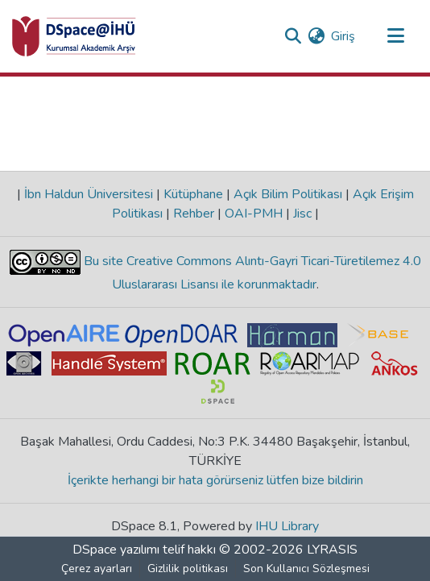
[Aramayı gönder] (293, 36)
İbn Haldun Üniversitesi (88, 194)
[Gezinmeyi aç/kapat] (395, 36)
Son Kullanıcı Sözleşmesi (306, 568)
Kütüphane (193, 194)
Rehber (193, 213)
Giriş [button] (344, 36)
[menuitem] (316, 36)
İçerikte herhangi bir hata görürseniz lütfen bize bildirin (215, 480)
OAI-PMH (253, 213)
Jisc (302, 213)
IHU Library (287, 526)
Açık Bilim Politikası (287, 194)
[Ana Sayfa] (74, 36)
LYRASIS (332, 549)
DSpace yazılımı (115, 549)
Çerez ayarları (96, 568)
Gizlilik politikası (187, 568)
